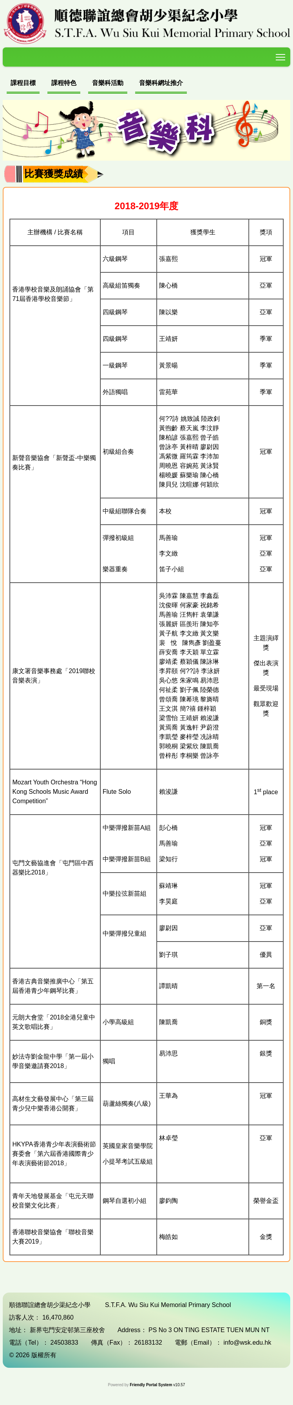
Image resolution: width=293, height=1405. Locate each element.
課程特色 (63, 83)
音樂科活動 (107, 83)
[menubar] (97, 84)
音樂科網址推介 (161, 83)
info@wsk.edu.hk (247, 1342)
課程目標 (23, 83)
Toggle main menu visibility (281, 56)
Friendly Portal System (151, 1385)
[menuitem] (23, 84)
